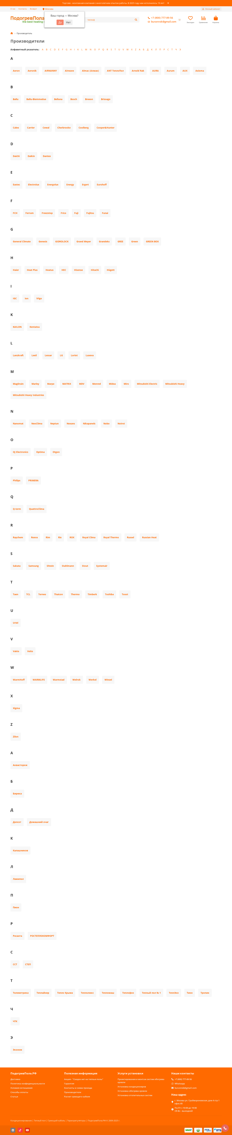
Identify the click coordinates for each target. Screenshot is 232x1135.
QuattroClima (36, 508)
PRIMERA (33, 480)
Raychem (18, 537)
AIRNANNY (51, 70)
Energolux (52, 184)
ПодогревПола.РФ (23, 1073)
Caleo (16, 127)
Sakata (16, 565)
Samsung (34, 565)
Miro (126, 383)
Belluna (58, 99)
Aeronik (32, 70)
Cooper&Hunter (105, 127)
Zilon (15, 736)
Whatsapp (180, 1083)
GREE (120, 241)
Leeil (34, 355)
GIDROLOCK (61, 241)
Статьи (14, 1096)
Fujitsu (90, 213)
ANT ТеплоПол (115, 70)
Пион (16, 907)
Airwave (69, 70)
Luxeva (90, 355)
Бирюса (17, 793)
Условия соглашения (21, 1087)
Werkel (93, 679)
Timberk (92, 594)
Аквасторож (20, 765)
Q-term (17, 508)
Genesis (43, 241)
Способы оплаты (19, 1092)
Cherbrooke (64, 127)
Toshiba (109, 594)
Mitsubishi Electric (147, 383)
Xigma (16, 708)
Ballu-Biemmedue (36, 99)
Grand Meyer (84, 241)
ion (26, 298)
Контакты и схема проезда (78, 1087)
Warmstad (58, 679)
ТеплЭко (174, 992)
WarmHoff (19, 679)
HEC (64, 269)
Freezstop (47, 213)
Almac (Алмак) (90, 70)
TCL (28, 594)
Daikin (31, 156)
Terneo (42, 594)
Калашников (20, 850)
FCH (15, 213)
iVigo (39, 298)
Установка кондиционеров (132, 1086)
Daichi (16, 156)
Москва (48, 8)
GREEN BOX (152, 241)
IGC (15, 298)
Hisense (78, 269)
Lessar (48, 355)
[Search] (113, 20)
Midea (112, 383)
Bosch (73, 99)
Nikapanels (89, 423)
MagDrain (18, 383)
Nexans (71, 423)
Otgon (56, 451)
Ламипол (18, 878)
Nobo (106, 423)
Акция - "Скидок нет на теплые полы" (83, 1079)
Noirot (121, 423)
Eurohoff (102, 184)
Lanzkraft (18, 355)
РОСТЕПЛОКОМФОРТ (42, 935)
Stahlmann (68, 565)
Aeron (16, 70)
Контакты (23, 9)
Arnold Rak (138, 70)
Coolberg (84, 127)
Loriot (74, 355)
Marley (35, 383)
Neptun (54, 423)
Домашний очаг (39, 822)
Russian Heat (149, 537)
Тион (190, 992)
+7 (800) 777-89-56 (160, 18)
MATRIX (66, 383)
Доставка (15, 1079)
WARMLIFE (39, 679)
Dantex (47, 156)
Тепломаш (108, 992)
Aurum (170, 70)
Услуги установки (130, 1073)
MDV (81, 383)
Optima (40, 451)
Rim (48, 537)
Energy (70, 184)
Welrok (76, 679)
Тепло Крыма (65, 992)
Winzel (108, 679)
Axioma (199, 70)
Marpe (50, 383)
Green (134, 241)
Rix (60, 537)
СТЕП (28, 964)
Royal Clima (88, 537)
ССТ (15, 964)
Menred (96, 383)
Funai (105, 213)
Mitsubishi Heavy (174, 383)
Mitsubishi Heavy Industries (28, 395)
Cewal (46, 127)
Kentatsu (35, 326)
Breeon (89, 99)
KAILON (17, 326)
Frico (63, 213)
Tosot (125, 594)
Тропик (205, 992)
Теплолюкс (87, 992)
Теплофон (128, 992)
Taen (15, 594)
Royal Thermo (111, 537)
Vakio (16, 651)
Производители (72, 1092)
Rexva (34, 537)
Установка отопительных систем (135, 1095)
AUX (185, 70)
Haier (16, 269)
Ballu (15, 99)
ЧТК (15, 1021)
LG (61, 355)
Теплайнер (43, 992)
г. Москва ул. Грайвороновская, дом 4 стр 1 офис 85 (196, 1102)
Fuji (76, 213)
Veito (30, 651)
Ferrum (29, 213)
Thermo (75, 594)
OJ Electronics (20, 451)
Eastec (16, 184)
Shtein (50, 565)
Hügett (111, 269)
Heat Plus (32, 269)
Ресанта (17, 935)
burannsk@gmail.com (161, 21)
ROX (72, 537)
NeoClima (36, 423)
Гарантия (69, 1083)
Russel (130, 537)
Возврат (33, 9)
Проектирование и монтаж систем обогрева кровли (141, 1081)
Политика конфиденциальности (27, 1083)
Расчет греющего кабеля (77, 1096)
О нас (12, 9)
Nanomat (18, 423)
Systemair (101, 565)
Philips (16, 480)
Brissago (105, 99)
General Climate (22, 241)
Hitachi (95, 269)
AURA (155, 70)
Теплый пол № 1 (151, 992)
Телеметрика (21, 992)
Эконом (17, 1049)
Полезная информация (80, 1073)
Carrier (31, 127)
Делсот (17, 822)
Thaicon (58, 594)
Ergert (85, 184)
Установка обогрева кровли (132, 1090)
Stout (85, 565)
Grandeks (104, 241)
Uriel (15, 622)
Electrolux (33, 184)
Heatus (49, 269)
